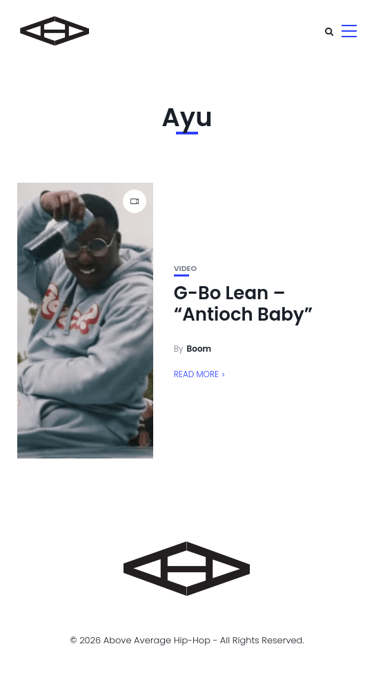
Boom (199, 348)
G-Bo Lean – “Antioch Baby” (243, 304)
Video (185, 268)
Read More (196, 374)
